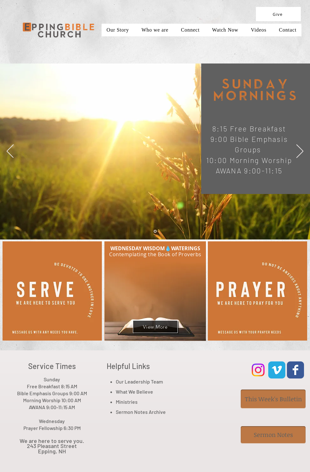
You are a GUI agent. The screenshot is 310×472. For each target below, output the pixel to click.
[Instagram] (258, 369)
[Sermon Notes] (273, 435)
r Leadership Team (142, 381)
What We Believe (134, 392)
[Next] (299, 151)
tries (132, 402)
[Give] (278, 14)
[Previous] (10, 151)
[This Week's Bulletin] (273, 399)
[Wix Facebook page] (295, 369)
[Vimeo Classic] (276, 369)
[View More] (155, 326)
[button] (258, 30)
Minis (121, 402)
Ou (119, 381)
